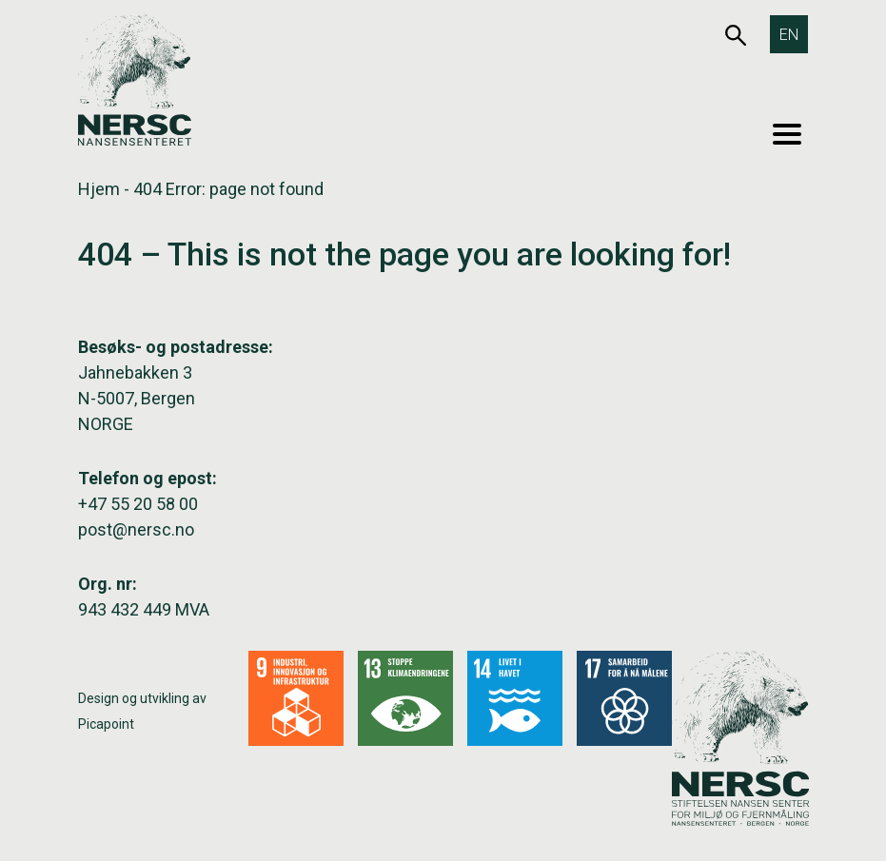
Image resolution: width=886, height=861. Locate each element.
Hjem (99, 189)
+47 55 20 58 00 (138, 504)
